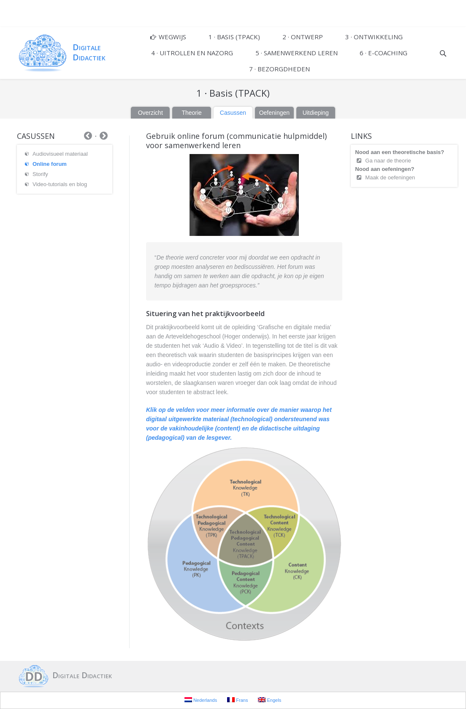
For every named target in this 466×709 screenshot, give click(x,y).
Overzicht (150, 112)
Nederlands (200, 700)
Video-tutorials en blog (60, 184)
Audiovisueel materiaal (60, 154)
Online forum (50, 164)
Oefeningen (274, 112)
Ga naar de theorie (388, 160)
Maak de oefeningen (390, 177)
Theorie (191, 112)
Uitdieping (316, 112)
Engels (269, 700)
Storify (40, 174)
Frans (237, 700)
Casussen (233, 112)
